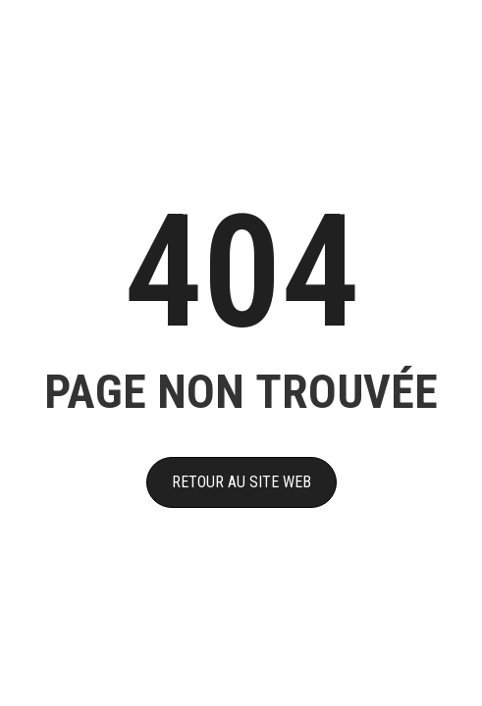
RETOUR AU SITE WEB (241, 482)
